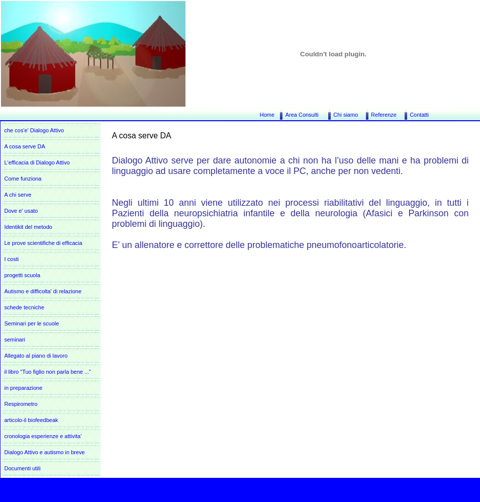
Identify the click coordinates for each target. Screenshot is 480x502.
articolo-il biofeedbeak (31, 420)
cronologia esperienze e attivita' (43, 436)
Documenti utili (23, 468)
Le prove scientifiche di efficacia (43, 243)
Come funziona (23, 179)
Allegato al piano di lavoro (36, 356)
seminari (15, 340)
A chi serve (18, 195)
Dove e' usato (21, 211)
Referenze (384, 115)
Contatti (419, 115)
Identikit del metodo (28, 227)
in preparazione (24, 388)
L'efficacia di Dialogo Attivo (37, 162)
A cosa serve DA (25, 146)
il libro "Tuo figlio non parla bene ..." (48, 372)
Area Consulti (302, 115)
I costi (12, 259)
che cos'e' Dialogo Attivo (34, 130)
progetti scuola (23, 275)
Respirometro (21, 404)
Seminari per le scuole (32, 323)
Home (267, 115)
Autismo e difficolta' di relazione (43, 291)
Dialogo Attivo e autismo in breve (45, 452)
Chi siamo (345, 115)
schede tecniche (25, 307)
